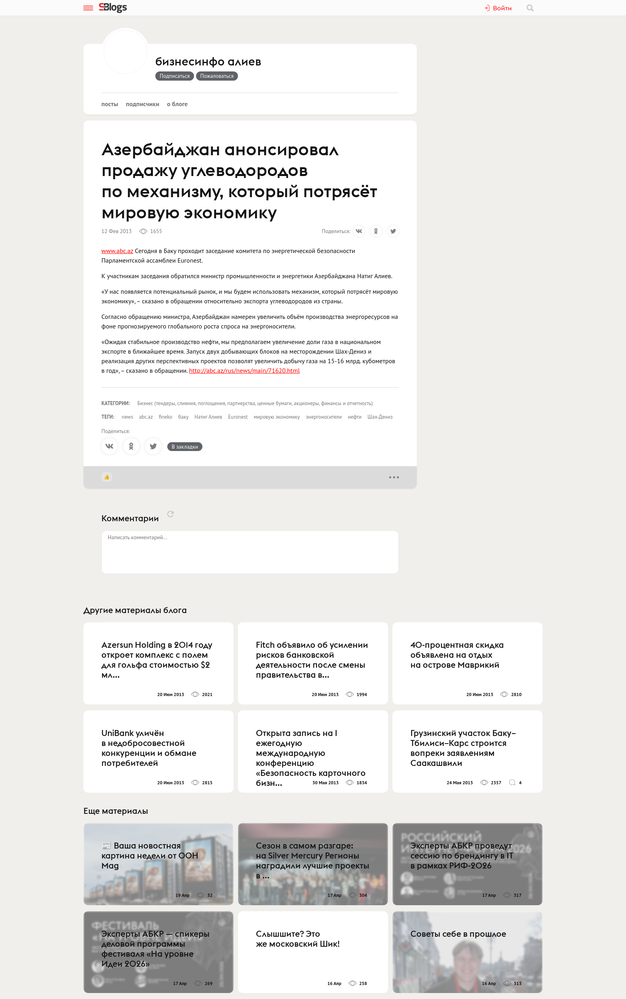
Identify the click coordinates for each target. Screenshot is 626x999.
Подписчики (142, 104)
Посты (109, 104)
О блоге (177, 104)
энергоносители (324, 416)
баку (183, 416)
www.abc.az (117, 251)
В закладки (185, 446)
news (127, 416)
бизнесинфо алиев (208, 62)
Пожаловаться (217, 75)
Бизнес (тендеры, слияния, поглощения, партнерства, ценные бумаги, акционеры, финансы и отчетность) (255, 403)
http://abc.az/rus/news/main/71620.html (244, 370)
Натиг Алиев (208, 416)
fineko (165, 416)
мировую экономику (277, 416)
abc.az (146, 416)
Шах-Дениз (380, 416)
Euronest (238, 416)
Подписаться (175, 75)
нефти (354, 416)
